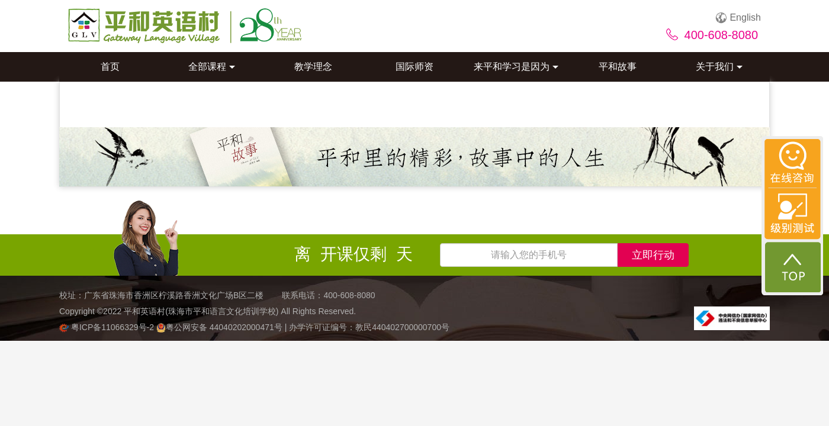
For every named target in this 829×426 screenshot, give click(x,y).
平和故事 (618, 67)
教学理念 (313, 67)
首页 (110, 67)
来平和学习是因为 (516, 67)
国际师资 (414, 67)
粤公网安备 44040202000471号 (220, 327)
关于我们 (719, 67)
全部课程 (211, 67)
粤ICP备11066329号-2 (107, 327)
